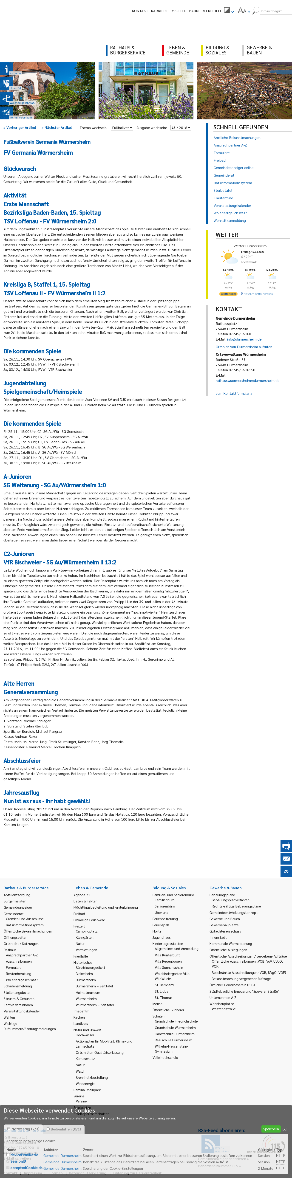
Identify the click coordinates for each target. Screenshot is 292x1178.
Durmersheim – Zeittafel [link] (94, 986)
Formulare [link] (14, 967)
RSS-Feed (178, 10)
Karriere (159, 10)
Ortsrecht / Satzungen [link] (21, 943)
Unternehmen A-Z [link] (223, 997)
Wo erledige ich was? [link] (22, 979)
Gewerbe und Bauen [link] (225, 918)
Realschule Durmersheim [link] (173, 1039)
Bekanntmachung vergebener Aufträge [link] (241, 978)
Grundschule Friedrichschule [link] (176, 1021)
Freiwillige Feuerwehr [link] (89, 919)
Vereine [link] (81, 1101)
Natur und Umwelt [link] (88, 1029)
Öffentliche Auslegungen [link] (228, 949)
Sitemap (55, 1172)
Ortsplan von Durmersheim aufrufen (244, 346)
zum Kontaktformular (232, 393)
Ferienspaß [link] (161, 924)
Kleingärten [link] (85, 937)
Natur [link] (80, 943)
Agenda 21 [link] (82, 894)
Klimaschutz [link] (85, 1058)
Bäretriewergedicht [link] (90, 967)
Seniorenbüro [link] (165, 906)
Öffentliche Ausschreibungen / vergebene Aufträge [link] (248, 956)
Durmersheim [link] (86, 979)
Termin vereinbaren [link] (18, 1004)
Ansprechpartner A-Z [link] (22, 955)
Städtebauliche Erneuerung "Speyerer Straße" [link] (244, 991)
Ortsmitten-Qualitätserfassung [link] (100, 1052)
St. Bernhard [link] (164, 984)
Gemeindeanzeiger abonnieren (222, 1158)
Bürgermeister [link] (15, 901)
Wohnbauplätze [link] (222, 1003)
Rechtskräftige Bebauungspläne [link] (236, 906)
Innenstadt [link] (218, 937)
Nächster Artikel (57, 127)
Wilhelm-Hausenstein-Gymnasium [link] (171, 1049)
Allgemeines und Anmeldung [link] (176, 948)
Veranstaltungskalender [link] (22, 1011)
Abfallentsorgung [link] (17, 894)
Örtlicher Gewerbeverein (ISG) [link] (232, 984)
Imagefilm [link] (81, 1011)
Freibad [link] (79, 913)
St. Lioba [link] (161, 991)
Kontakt (140, 10)
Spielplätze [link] (82, 1107)
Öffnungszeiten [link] (15, 937)
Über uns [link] (161, 912)
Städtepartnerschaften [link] (91, 1113)
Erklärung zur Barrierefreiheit (137, 1172)
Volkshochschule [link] (165, 1057)
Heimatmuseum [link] (88, 992)
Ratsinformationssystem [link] (25, 924)
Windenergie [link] (85, 1083)
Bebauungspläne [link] (222, 894)
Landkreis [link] (81, 1023)
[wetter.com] (228, 294)
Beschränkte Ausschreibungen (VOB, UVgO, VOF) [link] (249, 972)
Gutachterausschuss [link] (225, 931)
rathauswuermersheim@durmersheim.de (248, 380)
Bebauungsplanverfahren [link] (230, 899)
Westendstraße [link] (224, 1008)
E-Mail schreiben (17, 1158)
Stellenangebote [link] (17, 992)
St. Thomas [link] (164, 997)
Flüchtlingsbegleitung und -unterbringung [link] (106, 907)
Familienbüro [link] (165, 899)
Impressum (33, 1172)
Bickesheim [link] (84, 973)
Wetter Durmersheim (250, 246)
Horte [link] (157, 931)
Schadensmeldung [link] (18, 986)
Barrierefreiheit (205, 10)
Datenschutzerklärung (87, 1172)
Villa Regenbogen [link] (168, 961)
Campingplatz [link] (87, 931)
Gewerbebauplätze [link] (224, 924)
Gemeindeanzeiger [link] (18, 907)
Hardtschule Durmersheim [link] (175, 1033)
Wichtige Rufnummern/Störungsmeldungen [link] (30, 1026)
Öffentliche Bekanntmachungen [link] (28, 931)
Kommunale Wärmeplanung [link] (231, 943)
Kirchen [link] (79, 1017)
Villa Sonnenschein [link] (169, 967)
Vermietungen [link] (86, 949)
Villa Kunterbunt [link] (167, 955)
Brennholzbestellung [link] (92, 1077)
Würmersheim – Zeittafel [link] (95, 1004)
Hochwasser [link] (85, 1034)
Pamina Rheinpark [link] (87, 1089)
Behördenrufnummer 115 (218, 1165)
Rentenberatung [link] (18, 973)
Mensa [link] (157, 1003)
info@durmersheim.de (244, 339)
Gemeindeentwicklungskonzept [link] (234, 912)
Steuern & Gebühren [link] (19, 998)
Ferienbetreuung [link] (165, 918)
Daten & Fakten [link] (85, 901)
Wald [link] (80, 1071)
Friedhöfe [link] (81, 956)
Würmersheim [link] (86, 998)
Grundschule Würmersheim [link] (175, 1027)
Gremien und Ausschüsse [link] (25, 918)
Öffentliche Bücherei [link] (168, 1009)
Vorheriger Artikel (19, 127)
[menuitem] (229, 10)
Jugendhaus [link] (162, 937)
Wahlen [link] (9, 1017)
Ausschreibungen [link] (19, 961)
